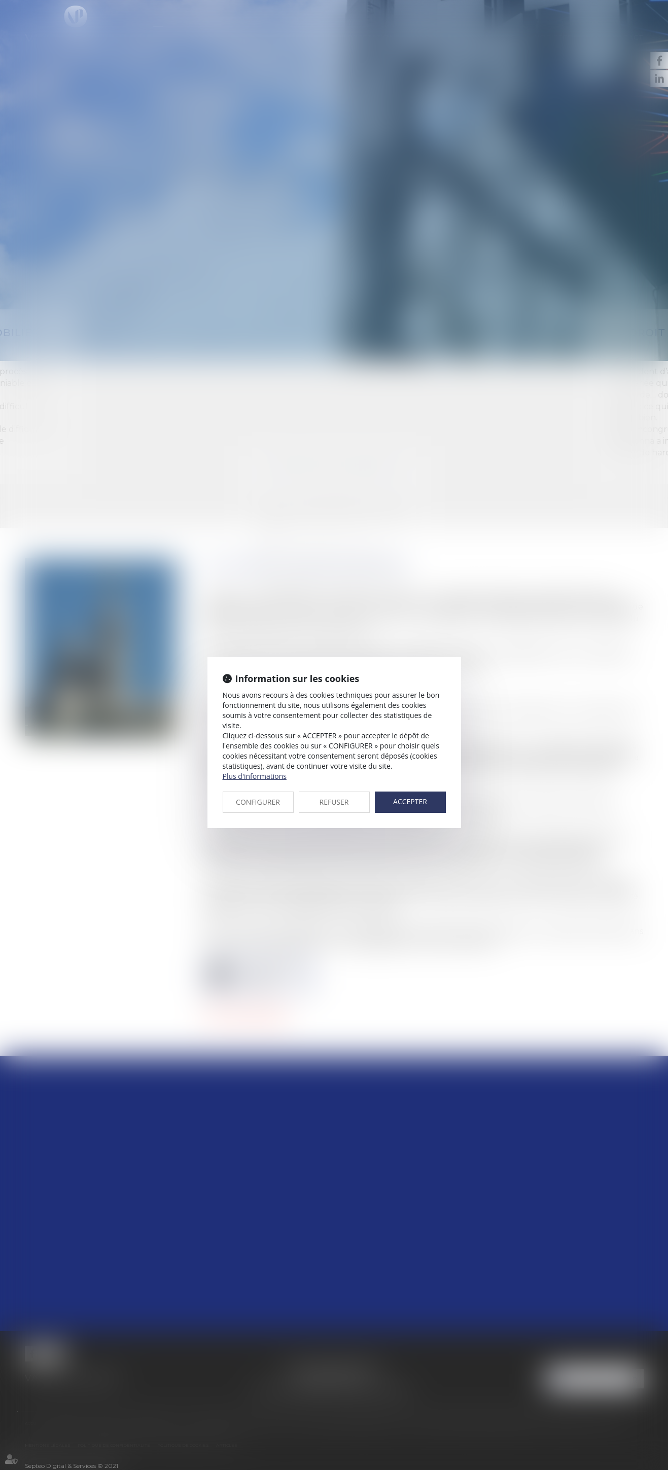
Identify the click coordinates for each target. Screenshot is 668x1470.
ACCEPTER (410, 801)
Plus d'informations (255, 776)
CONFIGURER (258, 802)
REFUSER (334, 802)
